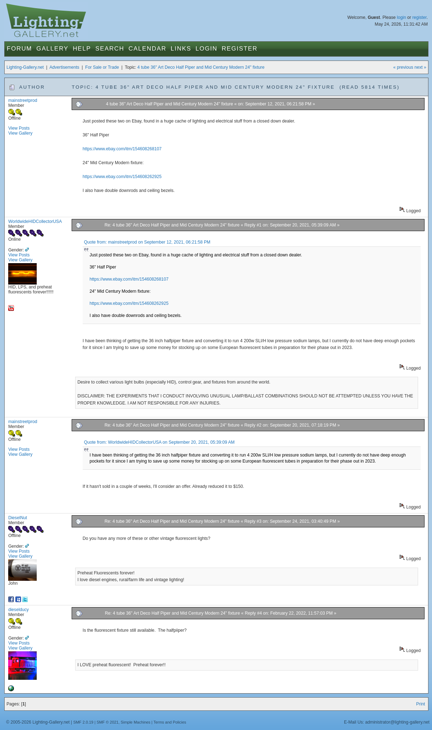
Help (82, 48)
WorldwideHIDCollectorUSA (35, 221)
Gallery (52, 48)
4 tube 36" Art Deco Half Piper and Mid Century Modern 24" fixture (200, 67)
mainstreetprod (22, 100)
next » (420, 67)
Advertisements (64, 67)
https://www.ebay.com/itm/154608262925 (122, 176)
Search (109, 48)
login (401, 17)
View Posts (19, 128)
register (419, 17)
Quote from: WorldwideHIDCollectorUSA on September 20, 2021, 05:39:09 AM (159, 442)
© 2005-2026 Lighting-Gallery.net (38, 722)
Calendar (147, 48)
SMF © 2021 (108, 722)
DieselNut (17, 517)
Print (420, 704)
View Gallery (20, 133)
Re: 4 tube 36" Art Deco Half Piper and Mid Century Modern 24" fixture (172, 225)
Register (240, 48)
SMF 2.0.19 (83, 722)
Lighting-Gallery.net (25, 67)
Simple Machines (135, 722)
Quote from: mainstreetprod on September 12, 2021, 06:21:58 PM (147, 242)
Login (206, 48)
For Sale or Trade (102, 67)
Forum (19, 48)
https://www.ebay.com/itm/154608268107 (122, 148)
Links (181, 48)
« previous (403, 67)
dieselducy (18, 609)
